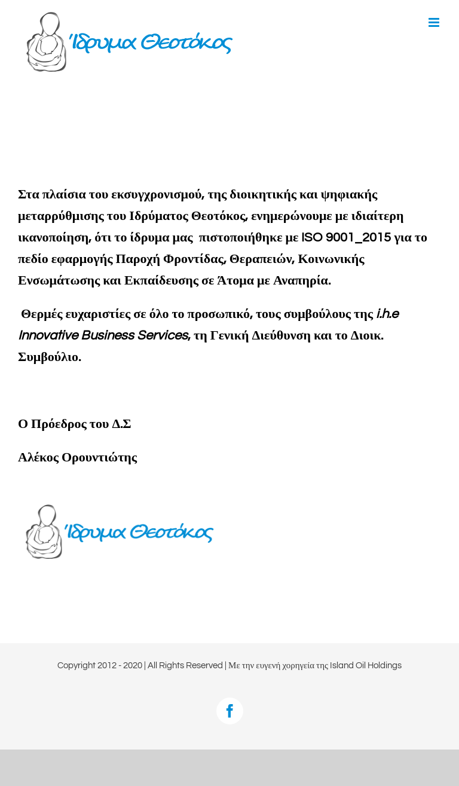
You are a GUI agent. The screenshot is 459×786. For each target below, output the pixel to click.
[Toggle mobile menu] (435, 22)
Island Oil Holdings (366, 665)
